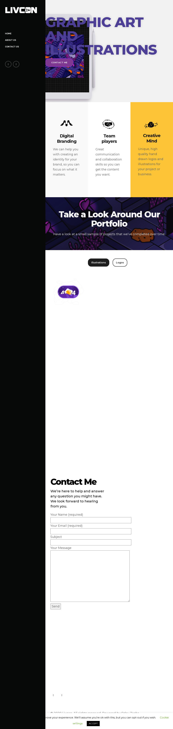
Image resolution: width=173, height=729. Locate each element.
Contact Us (12, 46)
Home (8, 33)
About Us (10, 40)
